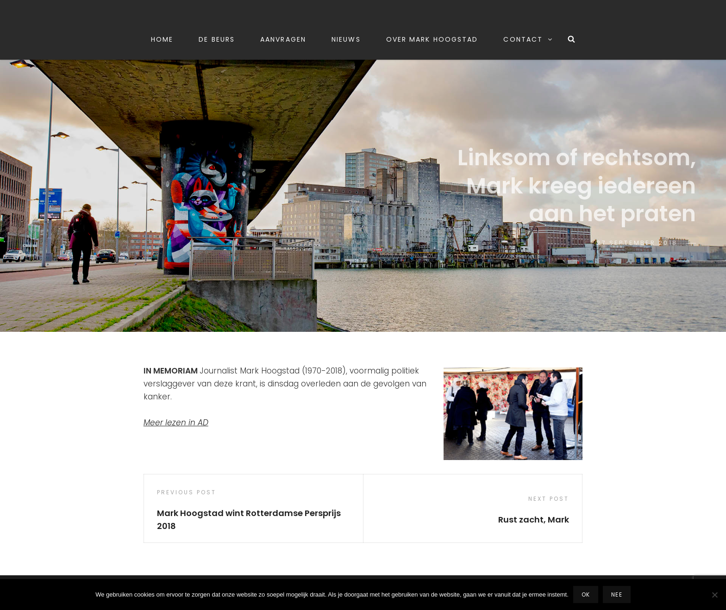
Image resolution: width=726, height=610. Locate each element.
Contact (528, 39)
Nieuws (346, 39)
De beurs (217, 39)
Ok (586, 594)
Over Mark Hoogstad (432, 39)
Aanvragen (283, 39)
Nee (616, 594)
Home (162, 39)
